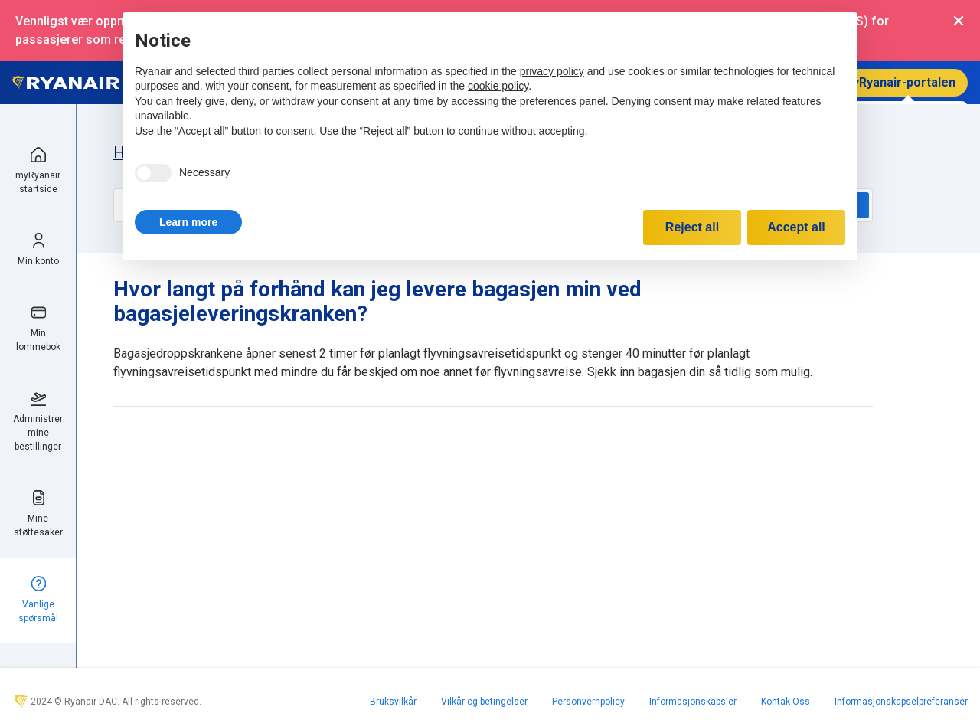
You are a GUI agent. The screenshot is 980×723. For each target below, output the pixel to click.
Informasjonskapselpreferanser (901, 701)
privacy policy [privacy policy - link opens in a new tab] (552, 71)
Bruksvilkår (393, 701)
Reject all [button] (692, 227)
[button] (188, 222)
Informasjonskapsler (693, 701)
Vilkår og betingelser (484, 701)
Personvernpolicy (588, 701)
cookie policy (498, 86)
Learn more (188, 222)
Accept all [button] (796, 227)
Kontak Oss (785, 701)
